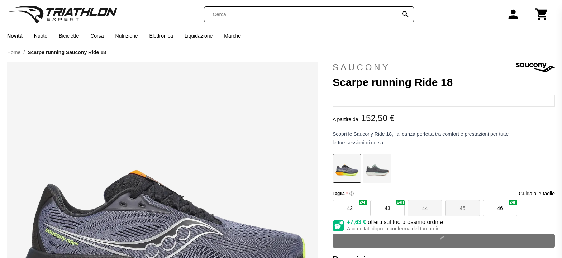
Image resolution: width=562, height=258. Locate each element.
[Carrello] (542, 14)
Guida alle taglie (537, 193)
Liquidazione (199, 36)
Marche (232, 36)
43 (395, 205)
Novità (15, 36)
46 (507, 205)
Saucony (444, 67)
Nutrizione (126, 36)
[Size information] (351, 193)
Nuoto (40, 36)
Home (13, 52)
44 (425, 208)
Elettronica (161, 36)
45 (463, 208)
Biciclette (69, 36)
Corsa (97, 36)
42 (357, 205)
